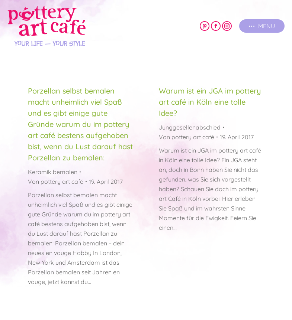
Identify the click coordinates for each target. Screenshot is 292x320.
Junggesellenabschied (190, 127)
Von (55, 181)
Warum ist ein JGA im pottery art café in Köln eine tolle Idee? (210, 102)
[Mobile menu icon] (262, 26)
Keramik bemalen (52, 172)
